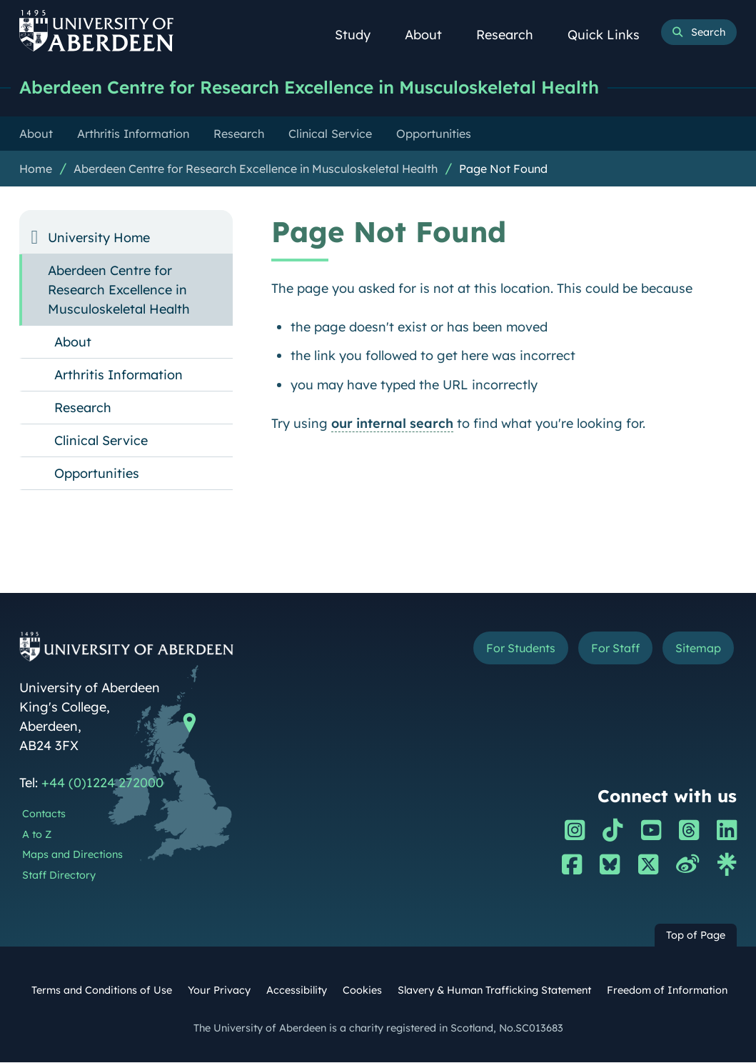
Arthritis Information (118, 375)
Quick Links (611, 34)
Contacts (44, 814)
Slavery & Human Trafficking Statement (494, 991)
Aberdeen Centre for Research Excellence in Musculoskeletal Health (322, 87)
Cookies (362, 991)
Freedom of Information (667, 991)
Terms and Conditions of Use (101, 991)
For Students (518, 649)
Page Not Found (503, 169)
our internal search (392, 424)
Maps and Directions (72, 855)
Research (512, 34)
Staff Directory (59, 875)
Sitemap (697, 649)
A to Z (36, 835)
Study (360, 34)
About (431, 34)
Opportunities (96, 474)
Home (35, 169)
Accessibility (296, 991)
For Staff (614, 649)
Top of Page (695, 935)
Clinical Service (101, 441)
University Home (99, 238)
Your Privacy (219, 991)
